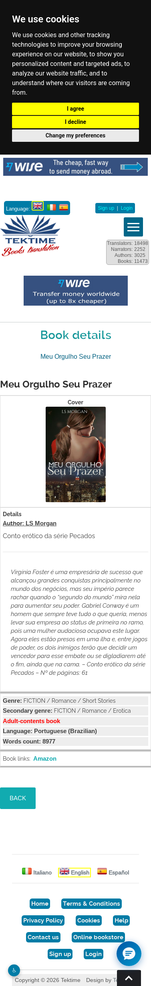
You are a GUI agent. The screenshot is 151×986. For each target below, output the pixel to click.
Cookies (88, 920)
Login (127, 208)
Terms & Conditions (91, 903)
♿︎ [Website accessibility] (14, 970)
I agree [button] (75, 108)
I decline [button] (75, 122)
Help (121, 920)
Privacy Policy (43, 920)
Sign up (106, 208)
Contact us (43, 937)
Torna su (129, 978)
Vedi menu (133, 227)
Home (39, 903)
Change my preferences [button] (75, 135)
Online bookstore (98, 937)
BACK (18, 798)
